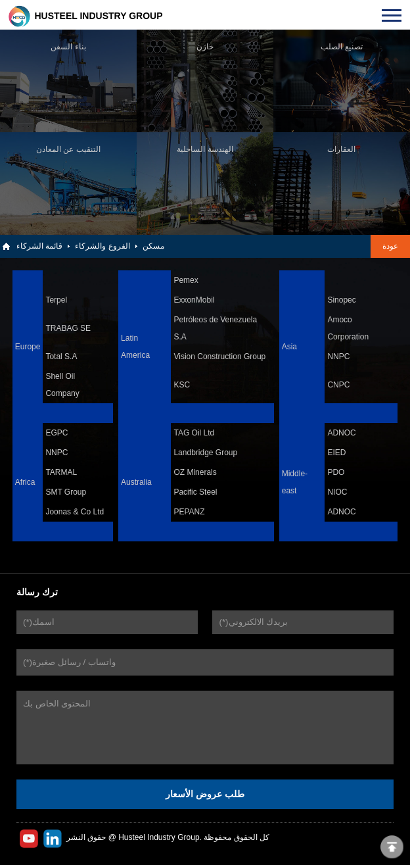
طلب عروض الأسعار (205, 794)
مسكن (153, 246)
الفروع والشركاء (102, 246)
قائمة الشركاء (39, 246)
